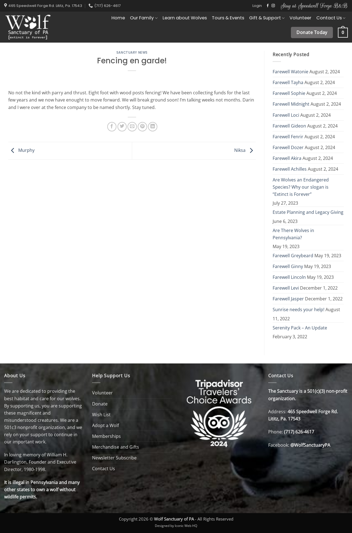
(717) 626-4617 (299, 432)
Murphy (21, 150)
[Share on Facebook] (112, 126)
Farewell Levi (286, 288)
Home (118, 18)
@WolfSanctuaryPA (310, 445)
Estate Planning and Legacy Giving (308, 212)
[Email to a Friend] (132, 126)
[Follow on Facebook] (267, 6)
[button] (257, 6)
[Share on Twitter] (122, 126)
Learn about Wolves (185, 18)
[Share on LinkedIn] (152, 126)
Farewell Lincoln (289, 277)
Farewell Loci (286, 115)
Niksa (245, 150)
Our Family (143, 18)
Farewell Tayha (288, 82)
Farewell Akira (287, 158)
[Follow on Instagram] (273, 6)
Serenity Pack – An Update (300, 328)
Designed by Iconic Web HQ (176, 525)
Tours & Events (228, 18)
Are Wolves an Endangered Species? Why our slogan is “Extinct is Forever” (301, 187)
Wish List (101, 415)
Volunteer (300, 18)
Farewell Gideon (289, 126)
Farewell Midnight (291, 104)
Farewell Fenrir (288, 137)
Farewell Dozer (288, 147)
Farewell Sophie (289, 93)
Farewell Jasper (288, 299)
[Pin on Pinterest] (142, 126)
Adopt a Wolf (105, 425)
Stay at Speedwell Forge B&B (314, 6)
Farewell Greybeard (293, 256)
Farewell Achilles (290, 169)
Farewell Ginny (288, 266)
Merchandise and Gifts (115, 447)
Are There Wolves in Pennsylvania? (293, 234)
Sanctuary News (132, 52)
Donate (100, 404)
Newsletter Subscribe (114, 458)
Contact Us (330, 18)
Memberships (106, 436)
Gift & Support (267, 18)
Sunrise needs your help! (298, 309)
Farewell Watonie (290, 72)
